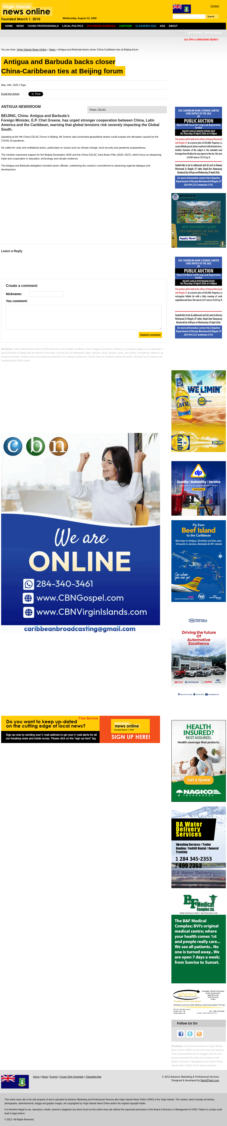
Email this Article (10, 93)
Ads (162, 26)
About (173, 26)
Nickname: (14, 294)
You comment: (17, 301)
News (20, 26)
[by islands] (213, 32)
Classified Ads (93, 1076)
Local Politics (72, 26)
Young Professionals (43, 26)
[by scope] (195, 32)
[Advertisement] (84, 206)
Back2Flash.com (210, 1080)
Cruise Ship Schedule (71, 1076)
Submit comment (150, 334)
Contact (214, 6)
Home (9, 26)
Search (210, 16)
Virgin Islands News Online (32, 49)
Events (54, 1076)
